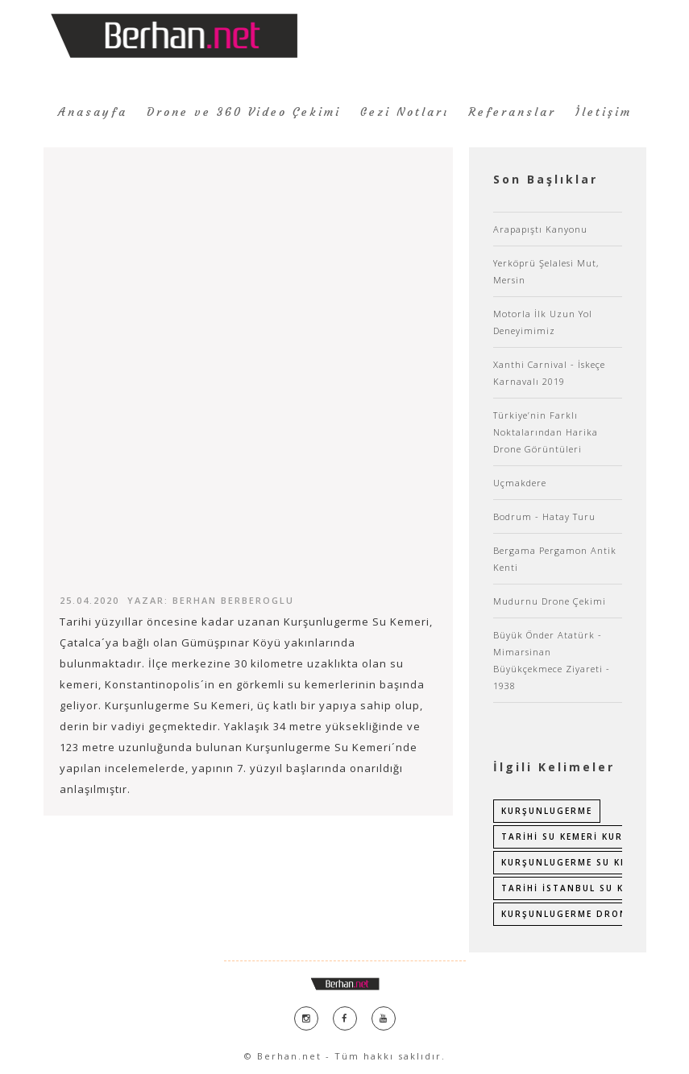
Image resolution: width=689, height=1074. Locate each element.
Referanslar (512, 112)
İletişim (603, 112)
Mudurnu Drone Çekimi (549, 601)
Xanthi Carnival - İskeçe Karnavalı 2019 (549, 372)
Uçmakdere (519, 483)
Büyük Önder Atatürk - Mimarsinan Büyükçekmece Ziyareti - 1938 (551, 660)
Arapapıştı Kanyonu (540, 229)
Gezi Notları (404, 112)
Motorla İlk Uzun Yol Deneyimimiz (542, 322)
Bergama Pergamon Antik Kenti (554, 558)
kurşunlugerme (546, 810)
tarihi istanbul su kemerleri (587, 888)
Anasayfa (92, 112)
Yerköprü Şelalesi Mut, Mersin (546, 271)
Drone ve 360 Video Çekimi (244, 112)
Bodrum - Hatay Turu (544, 516)
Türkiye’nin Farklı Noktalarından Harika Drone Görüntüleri (545, 432)
